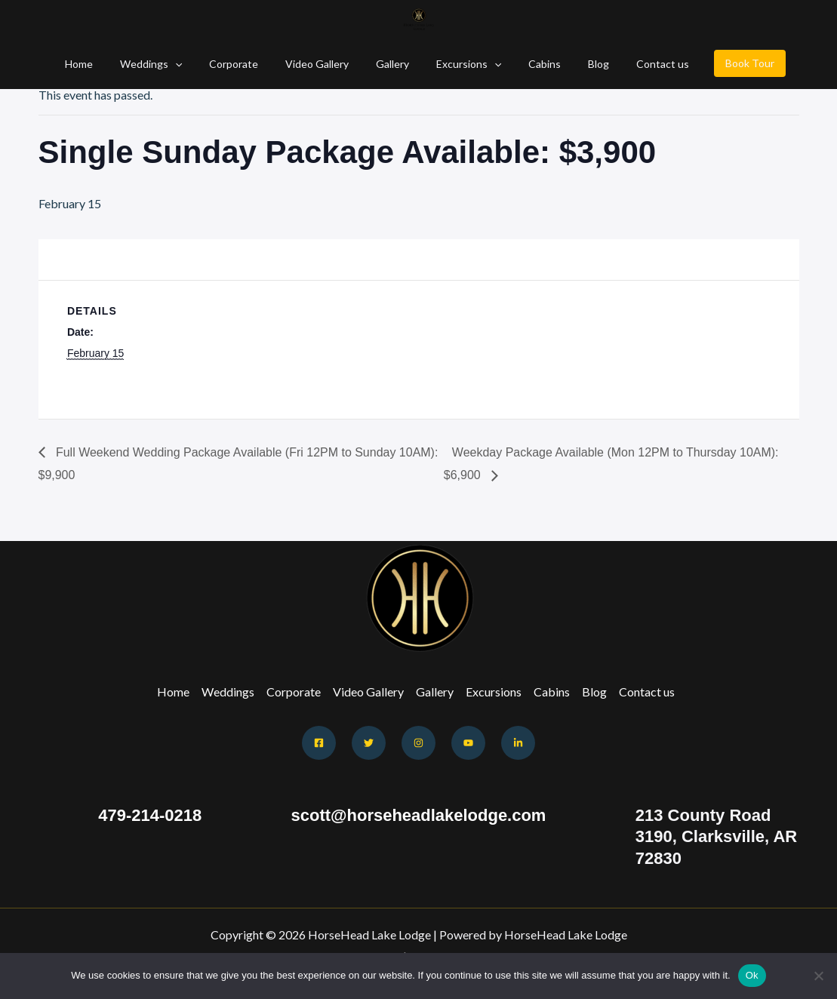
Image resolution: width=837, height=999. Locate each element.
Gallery (392, 63)
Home (103, 63)
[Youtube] (468, 743)
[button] (193, 63)
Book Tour (722, 63)
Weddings (169, 63)
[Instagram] (418, 743)
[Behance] (518, 743)
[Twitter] (369, 743)
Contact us (638, 63)
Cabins (532, 63)
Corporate (245, 63)
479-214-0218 (150, 815)
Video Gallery (323, 63)
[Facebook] (319, 743)
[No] (818, 975)
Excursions (462, 63)
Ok (752, 975)
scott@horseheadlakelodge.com (418, 815)
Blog (580, 63)
